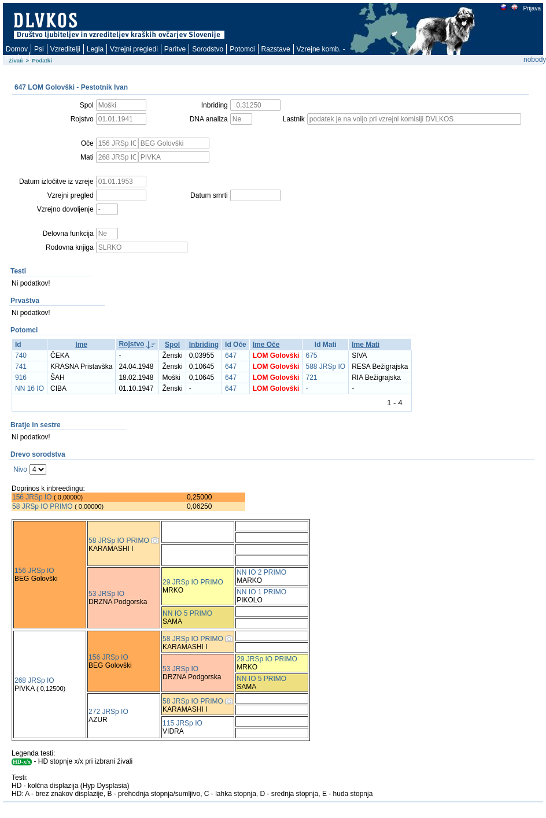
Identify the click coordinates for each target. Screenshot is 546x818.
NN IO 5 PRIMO (187, 613)
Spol (172, 344)
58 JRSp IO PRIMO (42, 506)
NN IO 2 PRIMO (261, 572)
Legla (95, 49)
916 (21, 377)
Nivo (20, 469)
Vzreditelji (65, 49)
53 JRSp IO (106, 594)
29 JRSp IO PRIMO (193, 582)
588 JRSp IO (325, 366)
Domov (17, 49)
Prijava (531, 8)
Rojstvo (131, 344)
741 (21, 366)
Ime (81, 344)
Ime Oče (266, 344)
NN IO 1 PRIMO (261, 592)
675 (311, 355)
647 (231, 355)
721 (311, 377)
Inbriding (204, 344)
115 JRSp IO (182, 723)
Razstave (275, 49)
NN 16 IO (29, 388)
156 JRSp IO (32, 497)
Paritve (175, 49)
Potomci (242, 49)
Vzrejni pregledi (134, 49)
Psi (39, 49)
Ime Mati (365, 344)
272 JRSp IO (108, 712)
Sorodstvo (207, 49)
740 (21, 355)
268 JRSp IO (34, 680)
